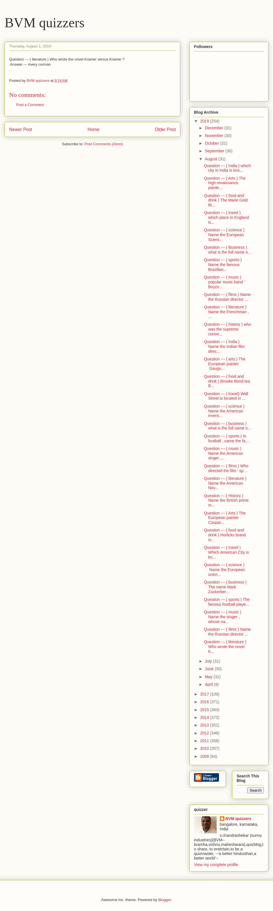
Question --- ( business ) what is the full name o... (227, 426)
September (215, 151)
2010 (205, 748)
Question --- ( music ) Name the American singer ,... (223, 453)
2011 (205, 740)
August (211, 159)
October (212, 143)
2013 (205, 725)
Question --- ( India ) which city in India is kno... (227, 168)
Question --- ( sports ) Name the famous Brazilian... (223, 265)
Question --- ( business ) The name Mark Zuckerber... (225, 587)
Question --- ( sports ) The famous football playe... (227, 602)
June (209, 669)
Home (94, 129)
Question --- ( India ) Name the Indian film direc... (224, 346)
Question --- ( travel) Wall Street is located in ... (226, 396)
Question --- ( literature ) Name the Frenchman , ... (226, 312)
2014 (205, 717)
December (214, 128)
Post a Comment (30, 105)
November (214, 135)
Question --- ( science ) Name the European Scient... (224, 235)
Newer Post (20, 129)
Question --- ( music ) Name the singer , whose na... (222, 617)
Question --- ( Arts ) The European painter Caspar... (225, 518)
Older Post (165, 129)
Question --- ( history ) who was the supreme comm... (227, 329)
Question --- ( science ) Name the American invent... (224, 411)
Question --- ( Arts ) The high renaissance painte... (225, 183)
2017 (205, 694)
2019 (205, 121)
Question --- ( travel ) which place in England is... (226, 217)
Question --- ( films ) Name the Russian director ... (227, 297)
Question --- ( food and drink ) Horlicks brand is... (225, 535)
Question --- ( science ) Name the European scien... (224, 570)
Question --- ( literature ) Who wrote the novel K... (225, 647)
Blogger (164, 900)
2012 (205, 733)
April (209, 684)
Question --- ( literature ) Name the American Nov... (225, 483)
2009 (205, 756)
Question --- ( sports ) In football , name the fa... (226, 438)
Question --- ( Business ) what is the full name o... (227, 249)
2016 (205, 702)
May (209, 677)
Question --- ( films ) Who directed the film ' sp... (226, 468)
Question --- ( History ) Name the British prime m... (226, 500)
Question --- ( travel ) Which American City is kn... (226, 552)
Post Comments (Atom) (103, 144)
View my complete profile (216, 864)
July (209, 661)
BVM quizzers (44, 22)
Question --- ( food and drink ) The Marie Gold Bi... (226, 200)
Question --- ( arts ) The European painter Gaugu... (224, 364)
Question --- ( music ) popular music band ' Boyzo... (224, 282)
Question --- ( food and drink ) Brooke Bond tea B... (227, 381)
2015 (205, 709)
